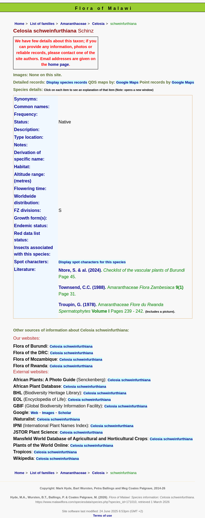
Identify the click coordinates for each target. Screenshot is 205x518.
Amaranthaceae (73, 24)
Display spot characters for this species (92, 262)
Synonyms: (25, 99)
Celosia (98, 24)
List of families (42, 24)
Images (48, 413)
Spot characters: (31, 261)
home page (58, 64)
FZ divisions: (27, 210)
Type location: (28, 137)
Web (34, 413)
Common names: (31, 106)
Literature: (25, 269)
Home (19, 24)
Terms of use (102, 515)
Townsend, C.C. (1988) (81, 287)
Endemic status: (31, 225)
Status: (21, 122)
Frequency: (25, 114)
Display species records (66, 82)
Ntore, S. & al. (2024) (79, 270)
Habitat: (22, 166)
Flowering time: (30, 188)
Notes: (21, 145)
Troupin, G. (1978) (76, 304)
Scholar (64, 413)
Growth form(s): (30, 218)
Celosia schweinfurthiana (71, 346)
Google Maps (127, 82)
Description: (26, 129)
